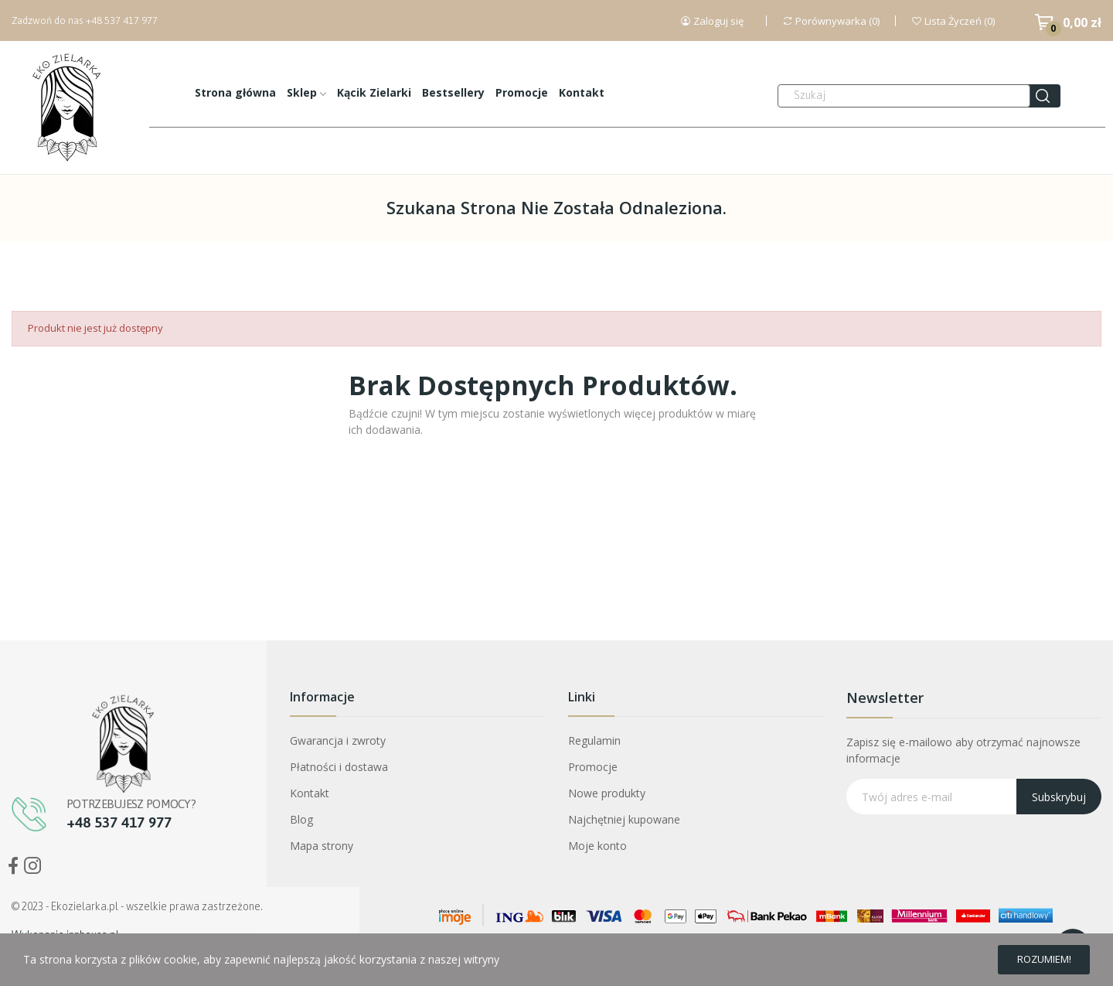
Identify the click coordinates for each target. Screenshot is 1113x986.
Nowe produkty (606, 793)
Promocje (593, 766)
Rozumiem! (1034, 957)
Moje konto (597, 845)
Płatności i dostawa (339, 766)
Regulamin (594, 740)
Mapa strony (321, 845)
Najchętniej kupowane (624, 819)
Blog (301, 819)
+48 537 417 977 (122, 20)
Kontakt (309, 793)
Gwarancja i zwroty (338, 740)
